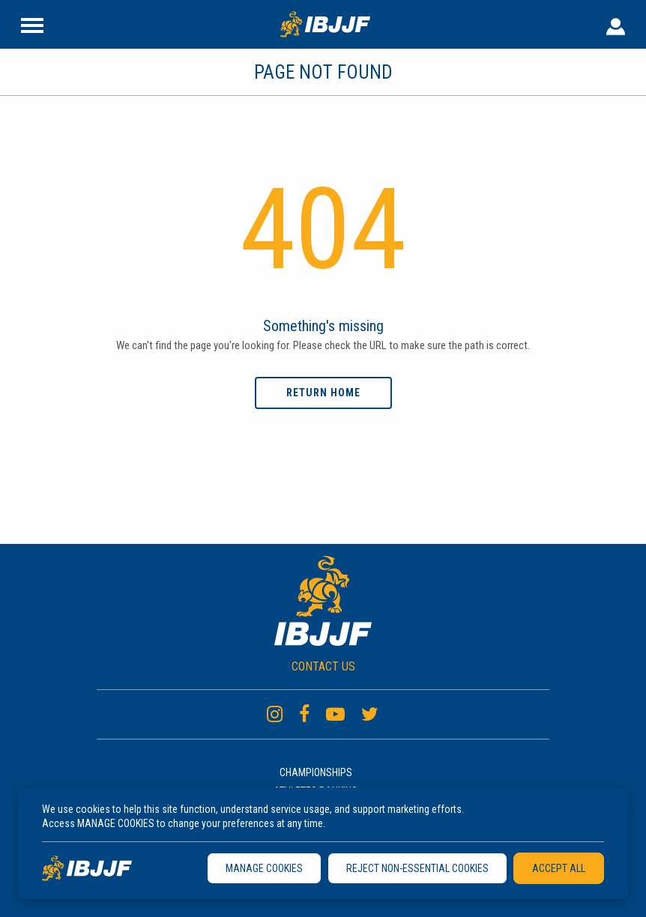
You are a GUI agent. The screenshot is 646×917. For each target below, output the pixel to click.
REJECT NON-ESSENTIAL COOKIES (417, 868)
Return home (323, 393)
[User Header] (615, 23)
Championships (316, 772)
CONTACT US (323, 666)
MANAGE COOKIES (264, 868)
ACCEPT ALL (558, 868)
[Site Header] (32, 24)
